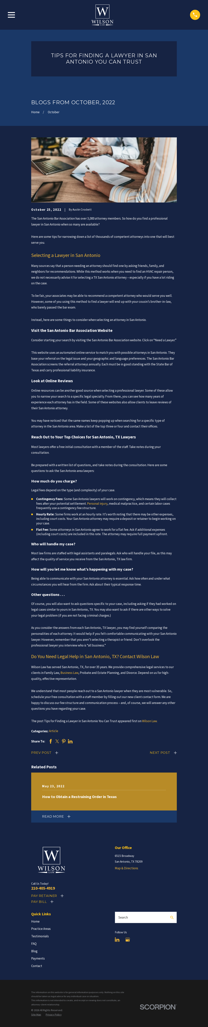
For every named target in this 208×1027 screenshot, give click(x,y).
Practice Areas (41, 929)
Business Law (69, 673)
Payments (38, 958)
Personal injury (97, 503)
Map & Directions (126, 868)
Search (123, 917)
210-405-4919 (43, 888)
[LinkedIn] (117, 939)
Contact (36, 966)
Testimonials (40, 936)
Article (53, 731)
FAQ (34, 944)
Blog (34, 951)
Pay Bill (39, 902)
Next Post (160, 753)
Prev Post (41, 753)
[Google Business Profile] (127, 939)
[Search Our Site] (172, 917)
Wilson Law (149, 721)
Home (35, 921)
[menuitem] (36, 1015)
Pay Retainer (44, 896)
